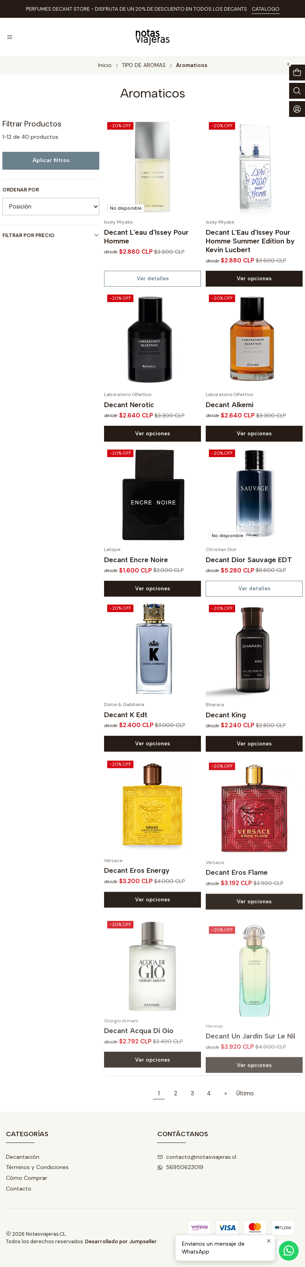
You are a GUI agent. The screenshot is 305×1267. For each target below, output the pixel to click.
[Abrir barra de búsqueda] (297, 91)
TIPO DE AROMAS (144, 65)
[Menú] (10, 37)
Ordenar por (20, 190)
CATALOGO (266, 9)
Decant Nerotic (129, 431)
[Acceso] (297, 109)
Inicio (105, 65)
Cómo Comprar (26, 1177)
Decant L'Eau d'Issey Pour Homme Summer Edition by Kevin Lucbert (250, 241)
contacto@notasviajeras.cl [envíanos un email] (196, 1156)
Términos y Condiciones (37, 1167)
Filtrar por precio (50, 235)
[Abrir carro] (297, 72)
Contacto (18, 1188)
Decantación (22, 1156)
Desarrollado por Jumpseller (121, 1241)
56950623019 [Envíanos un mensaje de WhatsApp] (180, 1167)
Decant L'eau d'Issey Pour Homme (146, 236)
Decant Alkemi (229, 441)
